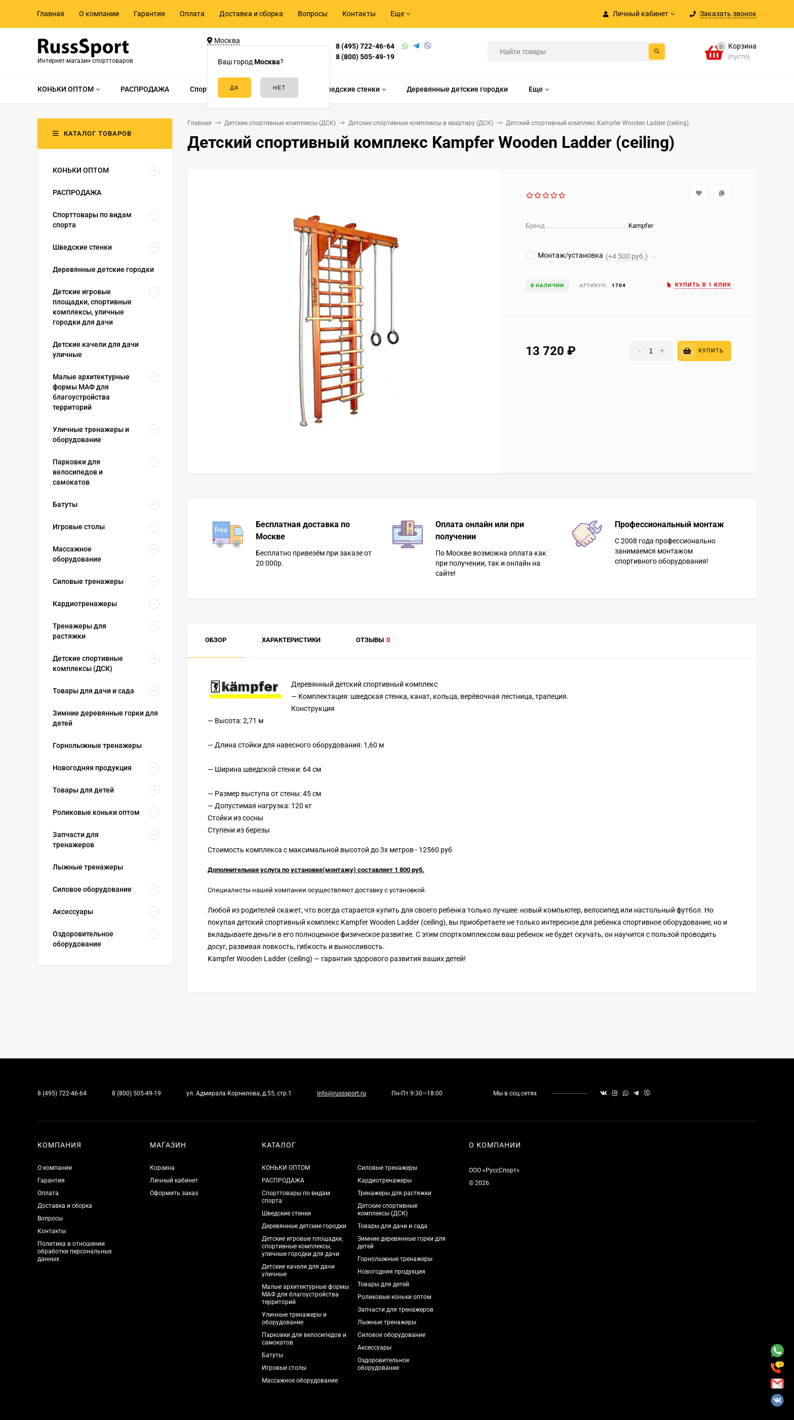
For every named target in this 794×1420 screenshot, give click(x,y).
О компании (99, 14)
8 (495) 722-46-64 (365, 46)
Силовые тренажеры (387, 1167)
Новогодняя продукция (391, 1271)
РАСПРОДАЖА (283, 1180)
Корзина (162, 1167)
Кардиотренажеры (385, 1180)
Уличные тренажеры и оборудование (294, 1318)
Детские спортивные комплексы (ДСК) (387, 1209)
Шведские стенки (286, 1213)
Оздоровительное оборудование (383, 1364)
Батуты (272, 1355)
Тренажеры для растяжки (394, 1193)
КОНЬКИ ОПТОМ (286, 1167)
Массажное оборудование (300, 1380)
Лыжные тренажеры (387, 1322)
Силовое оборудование (391, 1334)
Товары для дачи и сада (392, 1226)
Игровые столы (284, 1367)
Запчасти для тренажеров (395, 1309)
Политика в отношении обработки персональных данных (74, 1251)
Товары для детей (383, 1284)
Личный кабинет (174, 1180)
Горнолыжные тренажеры (395, 1259)
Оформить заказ (174, 1193)
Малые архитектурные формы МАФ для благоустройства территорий (305, 1294)
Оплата (192, 14)
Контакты (359, 14)
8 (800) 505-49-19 (365, 57)
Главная (50, 14)
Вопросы (313, 14)
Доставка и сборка (251, 14)
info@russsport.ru (341, 1093)
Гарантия (149, 14)
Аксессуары (374, 1347)
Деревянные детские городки (304, 1226)
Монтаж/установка (564, 255)
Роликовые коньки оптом (394, 1296)
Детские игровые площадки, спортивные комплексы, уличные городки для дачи (302, 1246)
